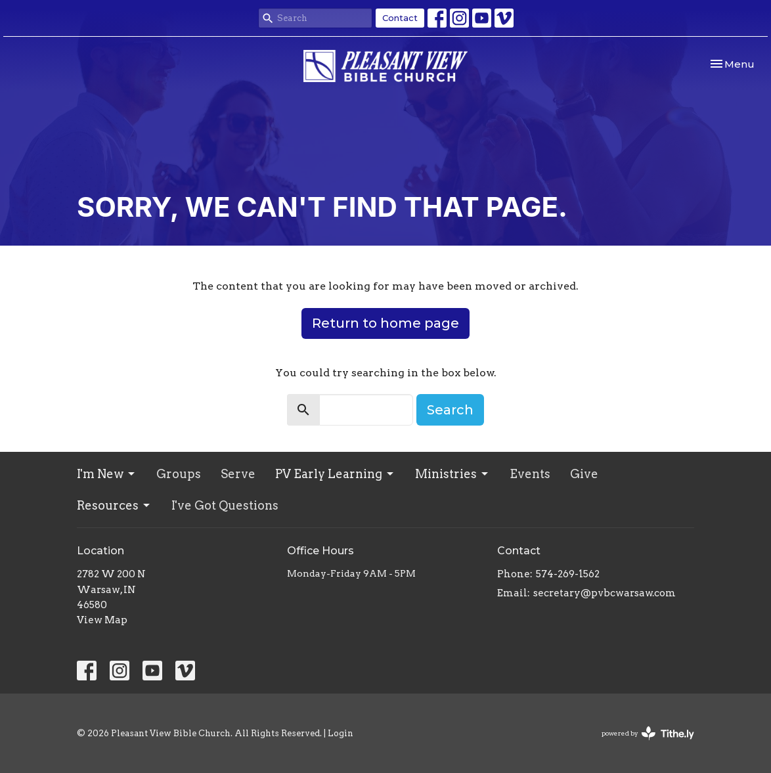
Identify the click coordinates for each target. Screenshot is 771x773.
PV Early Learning (335, 474)
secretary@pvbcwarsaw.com (604, 593)
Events (530, 474)
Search (450, 410)
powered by (648, 733)
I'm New (107, 474)
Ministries (452, 474)
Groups (178, 474)
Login (340, 733)
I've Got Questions (224, 505)
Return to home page (385, 323)
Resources (114, 505)
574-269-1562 (568, 574)
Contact (400, 17)
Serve (238, 474)
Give (584, 474)
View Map (102, 620)
